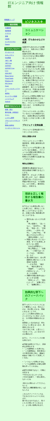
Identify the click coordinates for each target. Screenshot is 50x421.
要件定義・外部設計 (12, 112)
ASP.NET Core (9, 68)
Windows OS (9, 81)
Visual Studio (9, 78)
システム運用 (9, 118)
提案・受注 (9, 109)
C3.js (6, 71)
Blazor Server (9, 76)
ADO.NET (8, 73)
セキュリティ (9, 55)
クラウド (8, 33)
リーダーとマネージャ (12, 128)
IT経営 (7, 39)
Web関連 (8, 58)
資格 (6, 36)
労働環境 (8, 28)
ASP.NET (8, 66)
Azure (7, 86)
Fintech (7, 44)
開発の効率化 (9, 125)
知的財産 (8, 31)
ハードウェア (9, 99)
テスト (7, 115)
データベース (9, 52)
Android (7, 101)
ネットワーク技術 (11, 96)
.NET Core (8, 63)
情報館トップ (9, 20)
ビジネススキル (10, 42)
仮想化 (7, 93)
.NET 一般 (8, 60)
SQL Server (8, 83)
